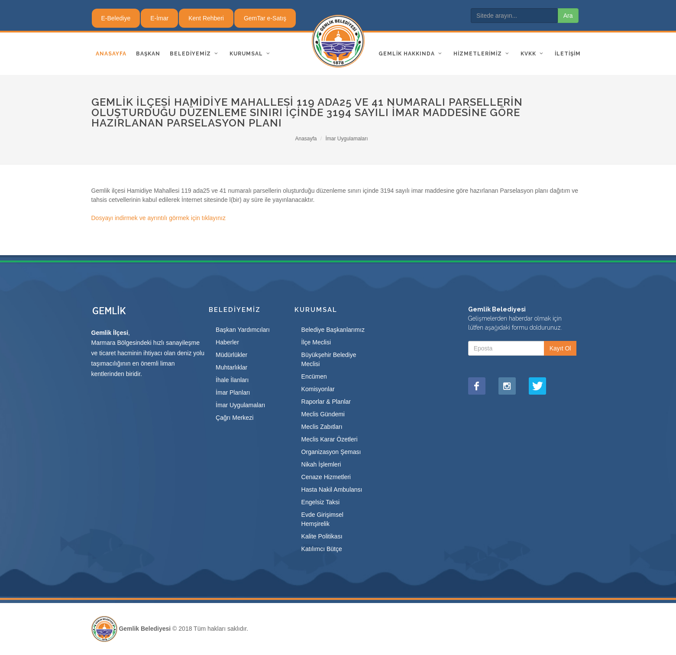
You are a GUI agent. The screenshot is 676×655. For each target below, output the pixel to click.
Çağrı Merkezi (234, 417)
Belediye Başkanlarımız (333, 329)
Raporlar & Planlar (326, 401)
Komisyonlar (318, 389)
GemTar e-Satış (265, 18)
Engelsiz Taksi (320, 502)
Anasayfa (306, 139)
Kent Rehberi (206, 18)
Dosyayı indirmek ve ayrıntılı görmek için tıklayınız (158, 217)
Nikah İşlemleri (321, 464)
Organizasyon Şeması (331, 451)
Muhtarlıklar (231, 367)
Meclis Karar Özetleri (329, 439)
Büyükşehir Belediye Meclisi (328, 359)
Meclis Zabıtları (322, 426)
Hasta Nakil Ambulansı (331, 489)
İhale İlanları (232, 379)
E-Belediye (116, 18)
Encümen (314, 376)
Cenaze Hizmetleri (326, 476)
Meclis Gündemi (323, 414)
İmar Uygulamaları (347, 139)
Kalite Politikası (322, 536)
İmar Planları (233, 392)
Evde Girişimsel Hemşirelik (322, 519)
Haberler (227, 342)
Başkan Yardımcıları (243, 329)
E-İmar (159, 18)
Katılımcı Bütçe (321, 548)
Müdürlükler (231, 354)
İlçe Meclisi (316, 342)
